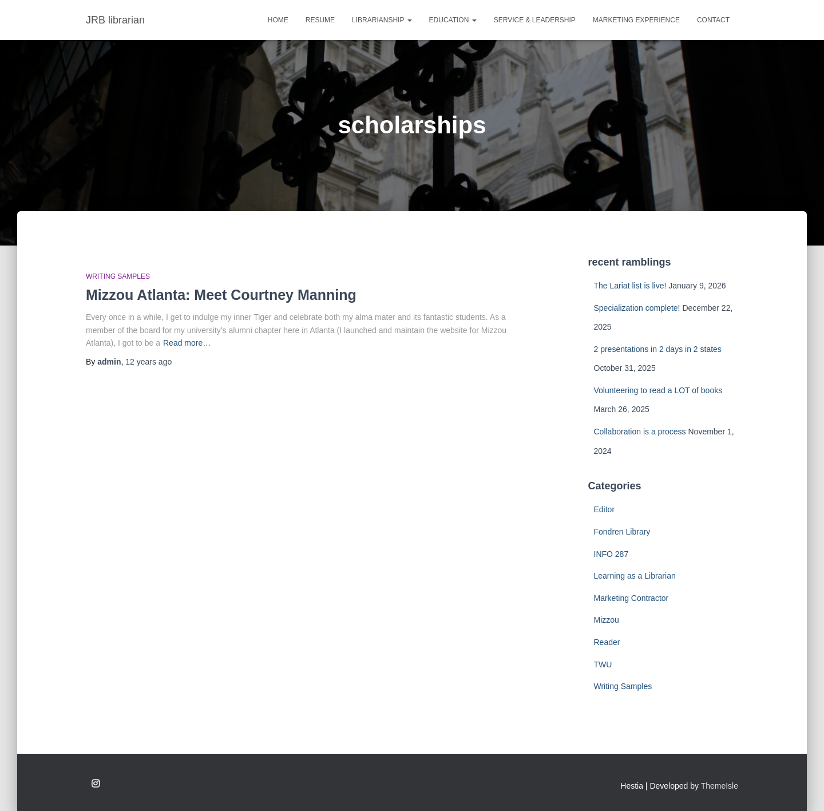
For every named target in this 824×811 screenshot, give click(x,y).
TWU (603, 664)
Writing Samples (118, 276)
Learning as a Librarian (635, 575)
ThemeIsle (719, 785)
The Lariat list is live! (630, 285)
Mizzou (606, 619)
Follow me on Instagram (95, 784)
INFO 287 (611, 554)
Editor (604, 509)
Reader (607, 642)
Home (278, 20)
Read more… (187, 342)
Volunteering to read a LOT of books (658, 390)
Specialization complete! (637, 307)
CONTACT (713, 20)
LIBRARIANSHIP (381, 20)
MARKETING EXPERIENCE (636, 20)
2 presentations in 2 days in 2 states (658, 349)
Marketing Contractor (631, 598)
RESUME (320, 20)
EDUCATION (453, 20)
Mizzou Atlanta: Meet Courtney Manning (221, 295)
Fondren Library (622, 531)
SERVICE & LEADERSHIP (535, 20)
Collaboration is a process (640, 431)
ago (148, 361)
